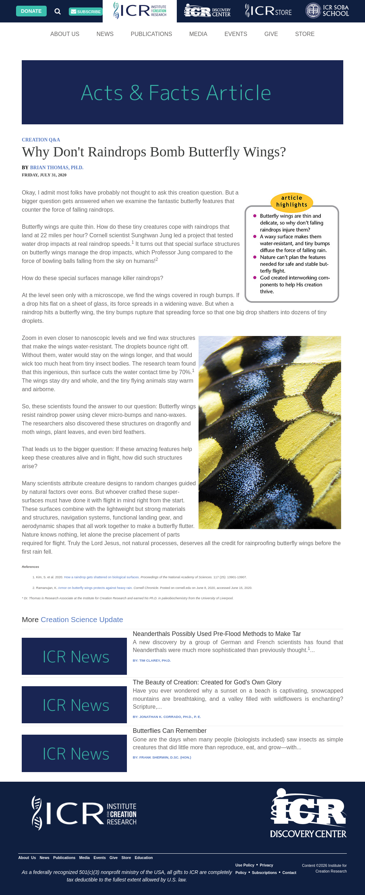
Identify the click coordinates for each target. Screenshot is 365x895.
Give (271, 34)
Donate (31, 11)
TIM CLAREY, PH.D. (155, 660)
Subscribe (86, 11)
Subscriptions (264, 872)
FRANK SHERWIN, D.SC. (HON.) (165, 757)
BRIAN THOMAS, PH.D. (57, 167)
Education (144, 857)
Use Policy (244, 865)
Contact (289, 872)
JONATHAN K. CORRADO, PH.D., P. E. (170, 717)
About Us (64, 34)
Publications (151, 34)
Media (198, 34)
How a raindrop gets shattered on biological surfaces (101, 577)
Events (236, 34)
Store (305, 34)
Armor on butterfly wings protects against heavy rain (95, 588)
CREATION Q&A (41, 140)
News (105, 34)
